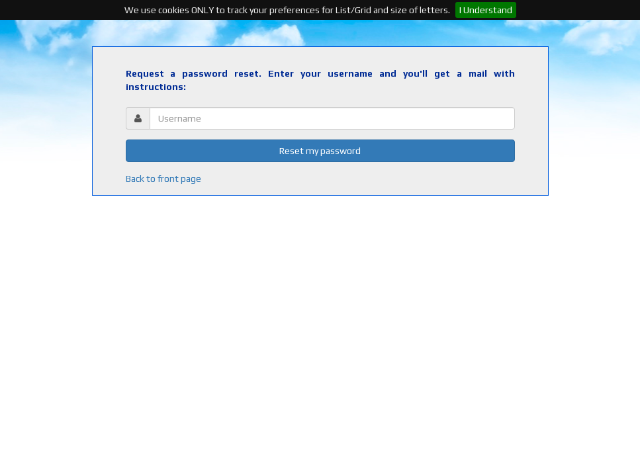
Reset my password (320, 150)
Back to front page (163, 178)
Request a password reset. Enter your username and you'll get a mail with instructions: (320, 80)
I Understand (485, 10)
